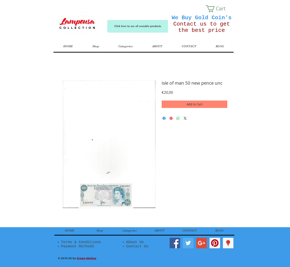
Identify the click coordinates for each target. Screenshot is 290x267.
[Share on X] (185, 118)
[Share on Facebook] (164, 118)
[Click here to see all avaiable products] (137, 26)
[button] (219, 8)
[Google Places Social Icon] (228, 243)
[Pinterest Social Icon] (215, 243)
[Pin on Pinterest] (171, 118)
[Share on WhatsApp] (178, 118)
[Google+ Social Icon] (201, 243)
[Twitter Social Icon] (188, 243)
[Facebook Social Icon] (175, 243)
